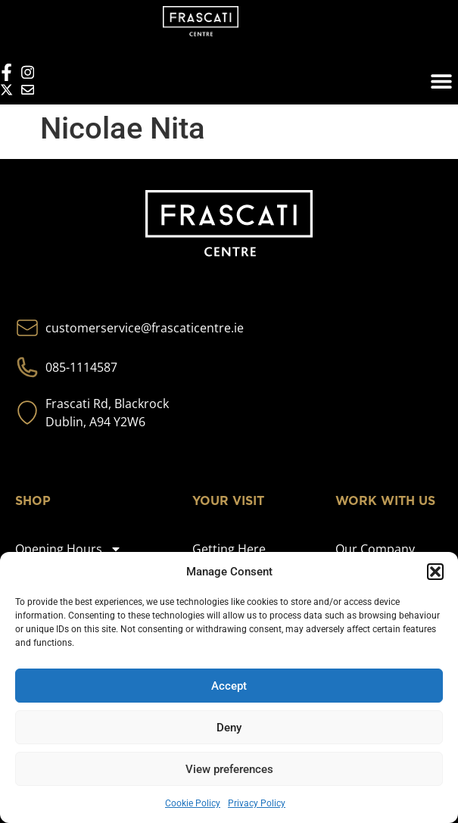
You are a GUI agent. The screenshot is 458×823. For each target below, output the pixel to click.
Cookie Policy (192, 803)
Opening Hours (68, 549)
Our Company (375, 549)
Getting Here (229, 549)
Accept (229, 686)
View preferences (229, 769)
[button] (435, 571)
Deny (229, 727)
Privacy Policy (256, 803)
